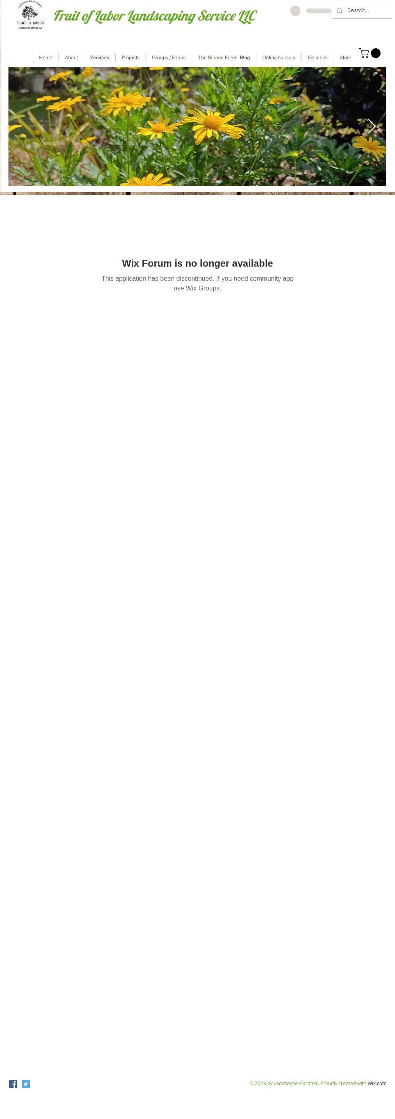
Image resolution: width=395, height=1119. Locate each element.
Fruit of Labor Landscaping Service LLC (154, 15)
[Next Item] (371, 127)
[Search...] (361, 11)
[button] (371, 53)
